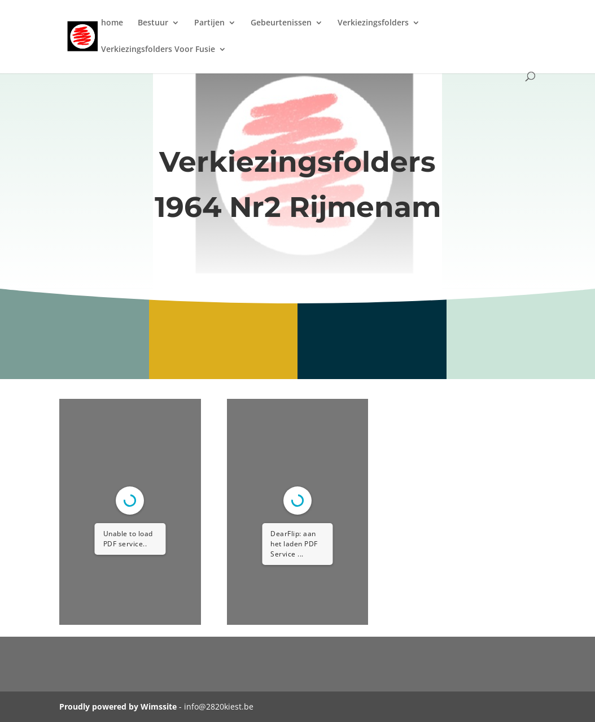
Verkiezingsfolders (373, 23)
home (112, 23)
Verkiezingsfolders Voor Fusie (158, 49)
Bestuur (153, 23)
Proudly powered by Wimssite (118, 706)
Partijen (209, 23)
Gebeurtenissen (281, 23)
